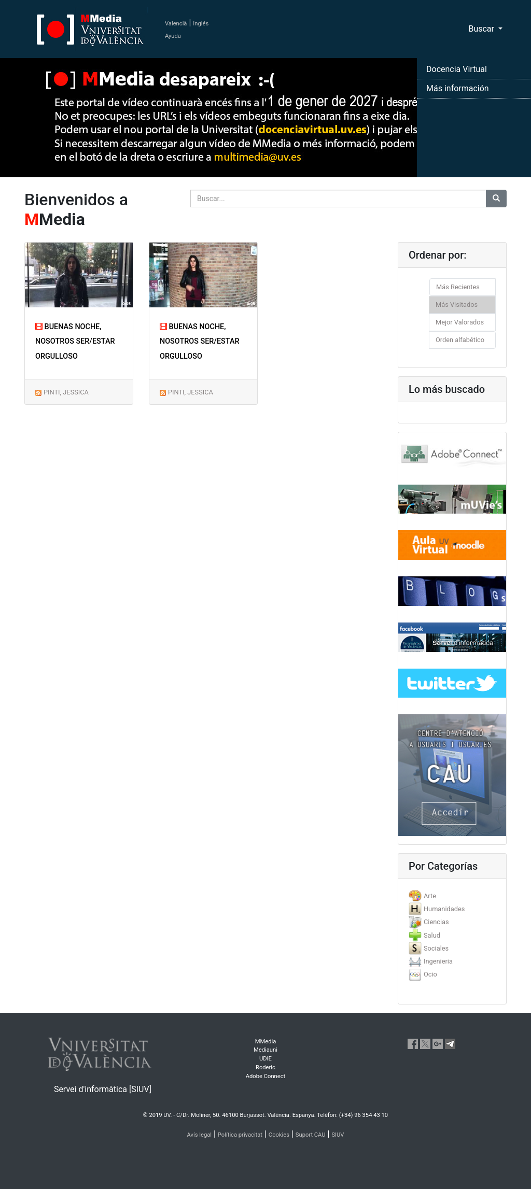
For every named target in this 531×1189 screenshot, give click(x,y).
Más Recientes (458, 287)
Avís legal (199, 1134)
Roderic (265, 1067)
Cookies (279, 1134)
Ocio (430, 974)
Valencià (176, 23)
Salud (432, 935)
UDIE (265, 1058)
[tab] (452, 895)
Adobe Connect (265, 1076)
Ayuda (173, 36)
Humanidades (444, 909)
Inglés (200, 23)
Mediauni (265, 1049)
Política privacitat (240, 1134)
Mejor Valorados (460, 322)
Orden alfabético (460, 340)
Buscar (482, 29)
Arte (430, 896)
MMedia (265, 1041)
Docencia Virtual (456, 69)
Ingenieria (438, 961)
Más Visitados (457, 304)
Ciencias (436, 922)
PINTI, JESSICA (66, 392)
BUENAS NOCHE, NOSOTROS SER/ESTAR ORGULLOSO (75, 341)
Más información (457, 88)
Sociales (436, 948)
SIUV (337, 1134)
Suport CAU (311, 1134)
